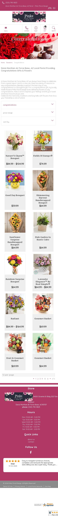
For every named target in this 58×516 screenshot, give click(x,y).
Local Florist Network (35, 486)
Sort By (6, 122)
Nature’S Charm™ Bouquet (15, 157)
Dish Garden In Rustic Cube (43, 238)
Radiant (15, 318)
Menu (6, 31)
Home (3, 62)
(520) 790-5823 (11, 3)
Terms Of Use (7, 486)
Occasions (9, 62)
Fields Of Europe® (43, 156)
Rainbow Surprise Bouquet (15, 280)
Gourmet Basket (42, 318)
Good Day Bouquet (15, 195)
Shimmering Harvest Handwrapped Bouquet (43, 199)
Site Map (48, 486)
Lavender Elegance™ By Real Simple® (43, 281)
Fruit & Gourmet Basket (15, 359)
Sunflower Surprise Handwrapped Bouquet (15, 241)
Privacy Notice (20, 486)
